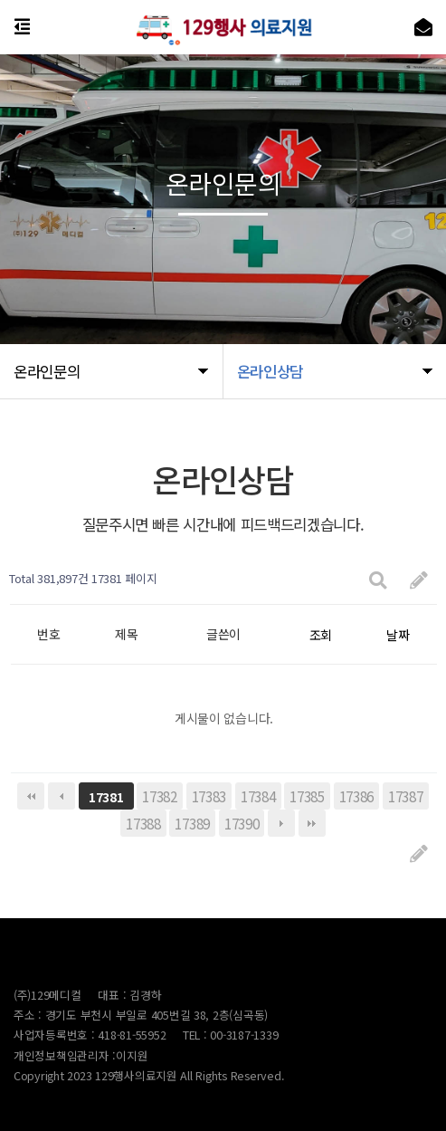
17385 (307, 796)
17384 (258, 796)
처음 (30, 796)
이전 (61, 796)
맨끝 (312, 823)
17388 (143, 823)
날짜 (397, 635)
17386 (357, 796)
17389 (192, 823)
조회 (320, 635)
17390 (242, 823)
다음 (281, 823)
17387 (405, 796)
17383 (209, 796)
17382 (159, 796)
